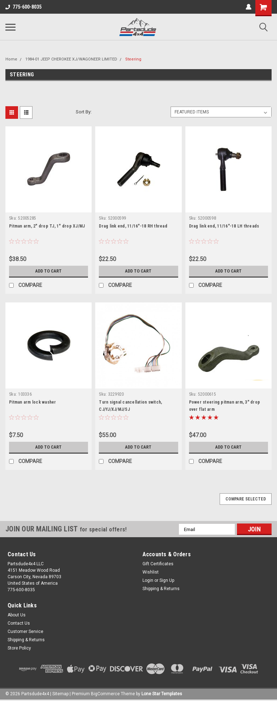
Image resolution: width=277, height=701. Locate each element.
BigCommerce (105, 693)
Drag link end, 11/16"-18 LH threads (224, 226)
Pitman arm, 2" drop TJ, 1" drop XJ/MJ (47, 226)
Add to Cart (48, 271)
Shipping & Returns (161, 588)
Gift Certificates (157, 563)
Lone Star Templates (161, 693)
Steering (133, 59)
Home (11, 59)
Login (147, 580)
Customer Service (25, 631)
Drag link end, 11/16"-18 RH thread (133, 226)
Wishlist (150, 572)
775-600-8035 (23, 7)
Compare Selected (245, 499)
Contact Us (19, 623)
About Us (17, 614)
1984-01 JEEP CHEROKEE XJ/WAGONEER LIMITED (71, 59)
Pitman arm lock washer (32, 402)
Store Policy (19, 648)
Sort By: (84, 111)
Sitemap (60, 693)
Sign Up (166, 580)
